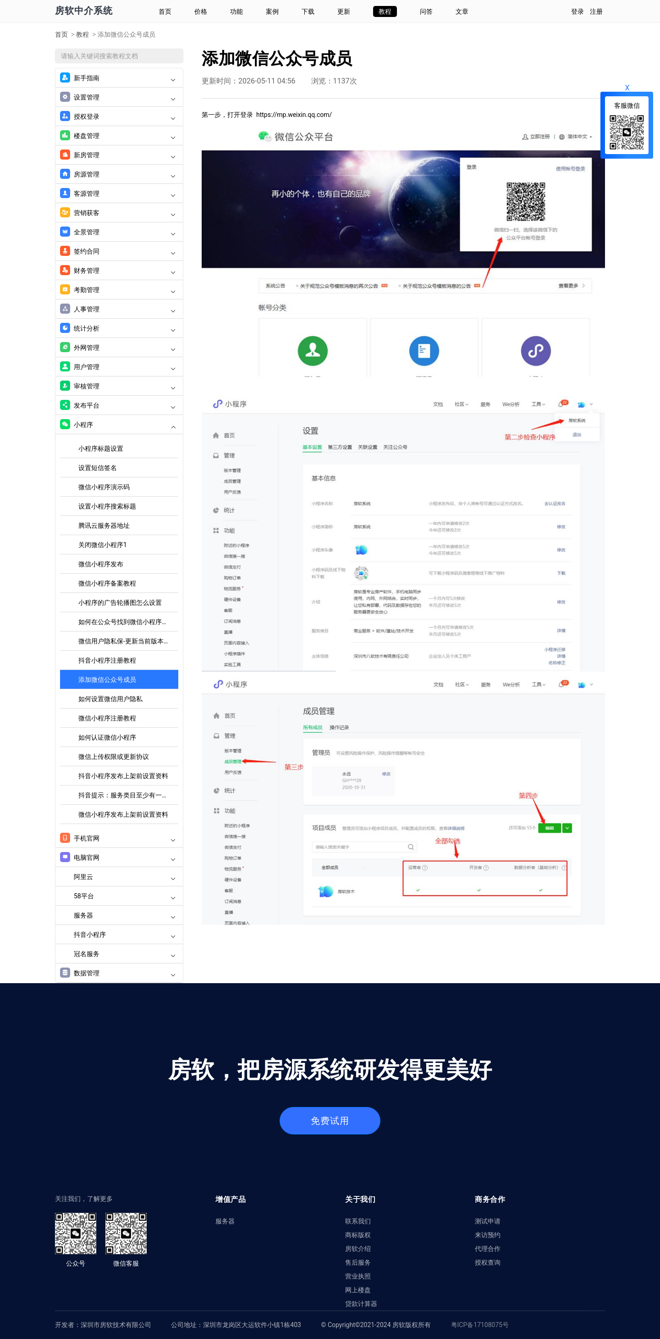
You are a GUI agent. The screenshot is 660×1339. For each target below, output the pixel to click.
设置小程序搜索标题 (107, 506)
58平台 (125, 896)
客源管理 (118, 193)
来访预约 (487, 1234)
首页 (165, 11)
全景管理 (118, 232)
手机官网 (118, 838)
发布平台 (118, 405)
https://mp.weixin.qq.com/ (294, 114)
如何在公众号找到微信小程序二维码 (128, 621)
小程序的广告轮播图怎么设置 (120, 602)
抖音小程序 (125, 934)
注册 (596, 11)
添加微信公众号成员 (107, 679)
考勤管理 (118, 289)
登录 (577, 11)
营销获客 (118, 212)
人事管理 (118, 309)
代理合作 (487, 1248)
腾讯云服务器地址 (104, 525)
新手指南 (118, 78)
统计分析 (118, 328)
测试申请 (487, 1221)
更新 (343, 11)
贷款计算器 (361, 1303)
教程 (385, 11)
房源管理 (118, 174)
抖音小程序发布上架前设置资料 (123, 776)
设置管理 (118, 97)
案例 (272, 11)
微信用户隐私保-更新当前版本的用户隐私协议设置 (128, 641)
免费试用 (330, 1120)
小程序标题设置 (100, 448)
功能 (236, 11)
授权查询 (487, 1262)
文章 (462, 11)
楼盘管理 (118, 135)
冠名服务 (125, 953)
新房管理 (118, 155)
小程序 (118, 424)
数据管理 (118, 973)
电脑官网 (118, 857)
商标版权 (358, 1234)
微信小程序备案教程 (107, 583)
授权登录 (118, 116)
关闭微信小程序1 (102, 544)
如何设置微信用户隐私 (110, 699)
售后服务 (358, 1262)
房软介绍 (358, 1248)
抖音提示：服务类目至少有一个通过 (128, 795)
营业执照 (358, 1276)
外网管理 (118, 347)
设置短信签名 (97, 467)
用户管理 (118, 366)
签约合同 (118, 251)
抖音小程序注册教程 (107, 660)
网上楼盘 (358, 1289)
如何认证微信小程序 (107, 737)
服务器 (125, 915)
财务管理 (118, 270)
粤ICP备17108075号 (480, 1324)
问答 (426, 11)
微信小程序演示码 (104, 487)
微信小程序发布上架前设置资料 (123, 814)
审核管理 (118, 386)
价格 (200, 11)
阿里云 (125, 876)
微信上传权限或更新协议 (113, 756)
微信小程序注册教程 (107, 718)
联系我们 (358, 1221)
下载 (308, 11)
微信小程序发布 (100, 564)
